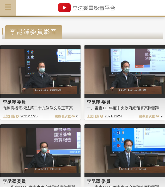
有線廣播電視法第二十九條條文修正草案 (38, 108)
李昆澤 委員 (14, 102)
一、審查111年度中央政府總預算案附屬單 (123, 108)
